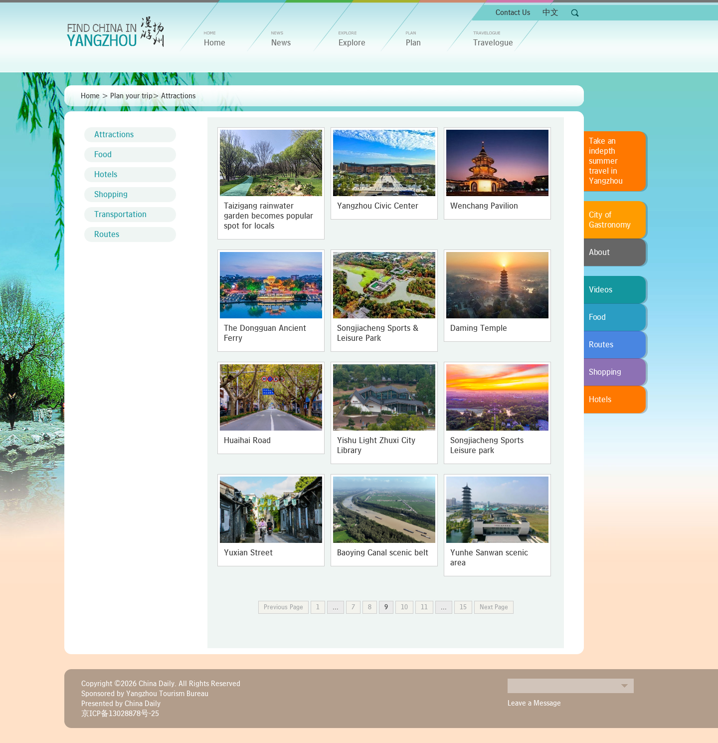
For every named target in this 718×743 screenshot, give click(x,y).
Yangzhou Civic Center (377, 206)
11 (424, 607)
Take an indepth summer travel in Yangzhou (606, 161)
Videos (600, 289)
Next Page (494, 607)
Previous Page (283, 607)
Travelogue (493, 43)
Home (90, 96)
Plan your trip (131, 96)
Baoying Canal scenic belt (382, 552)
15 (463, 607)
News (281, 43)
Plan (413, 43)
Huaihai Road (247, 440)
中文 (550, 12)
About (599, 252)
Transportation (120, 214)
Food (103, 154)
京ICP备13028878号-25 (120, 714)
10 (404, 607)
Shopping (111, 194)
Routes (106, 234)
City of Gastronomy (610, 220)
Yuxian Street (248, 552)
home (214, 43)
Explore (352, 43)
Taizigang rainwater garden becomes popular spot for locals (268, 216)
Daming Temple (478, 328)
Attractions (178, 96)
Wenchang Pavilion (484, 206)
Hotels (105, 174)
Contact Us (513, 12)
